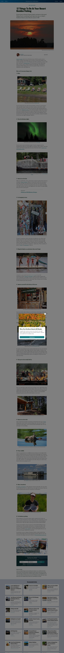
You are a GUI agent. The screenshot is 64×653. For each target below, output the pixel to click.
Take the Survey (32, 337)
